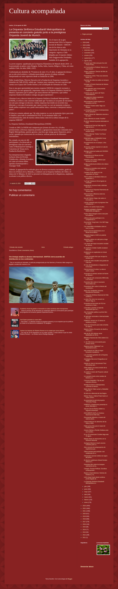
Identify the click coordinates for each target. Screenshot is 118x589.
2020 (84, 513)
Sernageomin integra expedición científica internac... (93, 98)
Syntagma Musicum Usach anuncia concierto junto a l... (94, 443)
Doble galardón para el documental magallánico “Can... (94, 89)
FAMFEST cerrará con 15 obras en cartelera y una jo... (94, 321)
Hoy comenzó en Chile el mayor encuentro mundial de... (93, 351)
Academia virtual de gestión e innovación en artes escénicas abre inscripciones (44, 308)
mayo (86, 492)
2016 (84, 524)
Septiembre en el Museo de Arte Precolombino (93, 156)
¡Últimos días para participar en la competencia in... (94, 218)
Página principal (87, 34)
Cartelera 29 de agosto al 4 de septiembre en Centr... (93, 173)
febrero (86, 499)
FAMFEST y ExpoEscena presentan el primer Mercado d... (95, 405)
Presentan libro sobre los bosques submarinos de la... (94, 465)
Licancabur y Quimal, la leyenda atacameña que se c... (93, 308)
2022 (84, 508)
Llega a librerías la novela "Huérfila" (95, 118)
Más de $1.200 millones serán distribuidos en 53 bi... (93, 334)
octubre (86, 55)
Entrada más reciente (16, 247)
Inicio (43, 247)
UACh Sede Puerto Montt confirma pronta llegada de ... (94, 478)
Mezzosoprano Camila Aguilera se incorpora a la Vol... (94, 102)
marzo (86, 497)
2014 (84, 529)
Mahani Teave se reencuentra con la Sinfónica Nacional (95, 439)
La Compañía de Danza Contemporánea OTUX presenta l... (96, 110)
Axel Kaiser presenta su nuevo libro (31, 319)
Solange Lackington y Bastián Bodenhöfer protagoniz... (93, 210)
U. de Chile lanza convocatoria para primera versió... (95, 342)
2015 (84, 527)
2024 (84, 48)
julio (85, 486)
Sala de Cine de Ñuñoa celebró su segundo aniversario (94, 409)
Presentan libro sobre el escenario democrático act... (94, 282)
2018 (84, 519)
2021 (84, 511)
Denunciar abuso (87, 566)
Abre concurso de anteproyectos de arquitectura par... (94, 448)
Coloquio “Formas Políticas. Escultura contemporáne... (95, 469)
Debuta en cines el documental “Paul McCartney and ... (95, 364)
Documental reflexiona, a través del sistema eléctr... (94, 418)
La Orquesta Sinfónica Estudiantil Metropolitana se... (94, 482)
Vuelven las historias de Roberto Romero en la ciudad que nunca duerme (42, 330)
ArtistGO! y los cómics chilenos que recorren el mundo (94, 160)
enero (86, 502)
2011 (84, 537)
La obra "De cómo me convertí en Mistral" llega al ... (94, 300)
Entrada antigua (68, 247)
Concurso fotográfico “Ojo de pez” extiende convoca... (94, 381)
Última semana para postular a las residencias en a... (94, 452)
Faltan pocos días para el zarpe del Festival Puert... (94, 426)
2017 (84, 521)
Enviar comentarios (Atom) (26, 250)
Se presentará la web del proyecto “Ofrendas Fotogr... (94, 401)
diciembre (87, 50)
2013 (84, 532)
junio (86, 489)
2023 (84, 505)
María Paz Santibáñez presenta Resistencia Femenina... (93, 291)
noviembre (87, 53)
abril (85, 494)
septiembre (87, 58)
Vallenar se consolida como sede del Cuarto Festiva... (95, 169)
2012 (84, 535)
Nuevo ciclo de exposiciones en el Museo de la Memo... (94, 231)
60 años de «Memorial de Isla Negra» (95, 393)
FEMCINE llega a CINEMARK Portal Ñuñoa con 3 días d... (95, 139)
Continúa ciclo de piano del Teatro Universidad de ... (94, 93)
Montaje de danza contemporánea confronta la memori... (94, 385)
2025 (84, 45)
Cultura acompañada (37, 11)
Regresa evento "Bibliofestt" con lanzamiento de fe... (93, 347)
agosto (86, 60)
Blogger (70, 579)
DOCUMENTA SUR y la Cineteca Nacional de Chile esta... (94, 413)
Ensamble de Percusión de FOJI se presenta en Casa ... (94, 304)
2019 (84, 516)
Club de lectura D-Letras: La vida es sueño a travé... (95, 270)
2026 (84, 42)
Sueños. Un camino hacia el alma (94, 207)
